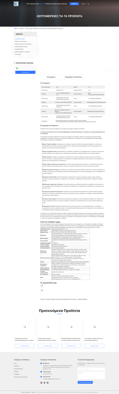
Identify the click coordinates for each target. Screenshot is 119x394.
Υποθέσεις (17, 374)
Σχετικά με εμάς (34, 3)
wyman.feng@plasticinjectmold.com (51, 379)
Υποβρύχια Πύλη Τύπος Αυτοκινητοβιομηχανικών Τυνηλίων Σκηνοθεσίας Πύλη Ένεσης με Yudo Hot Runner (24, 339)
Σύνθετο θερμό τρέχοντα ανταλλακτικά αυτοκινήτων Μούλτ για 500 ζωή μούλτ (48, 339)
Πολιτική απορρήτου (25, 392)
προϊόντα (42, 3)
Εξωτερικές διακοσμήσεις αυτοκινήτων (66, 299)
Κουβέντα (74, 3)
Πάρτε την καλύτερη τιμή (82, 70)
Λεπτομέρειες (51, 77)
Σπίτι (28, 3)
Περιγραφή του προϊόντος (73, 77)
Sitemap (33, 392)
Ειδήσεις (16, 371)
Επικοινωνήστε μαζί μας (60, 3)
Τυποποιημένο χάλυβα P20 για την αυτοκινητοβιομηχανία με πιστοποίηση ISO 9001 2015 (93, 339)
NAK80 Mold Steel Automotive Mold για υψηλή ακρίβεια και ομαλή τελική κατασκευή (71, 339)
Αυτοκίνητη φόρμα (50, 299)
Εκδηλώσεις (49, 3)
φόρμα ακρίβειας (82, 299)
